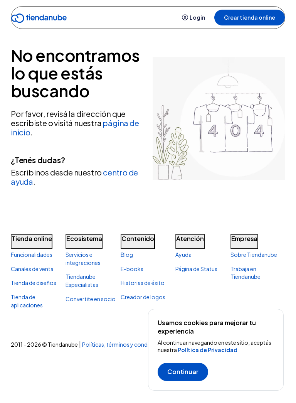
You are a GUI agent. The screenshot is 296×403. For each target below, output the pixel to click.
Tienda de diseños (33, 282)
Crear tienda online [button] (249, 17)
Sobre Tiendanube (253, 254)
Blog (127, 254)
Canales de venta (32, 268)
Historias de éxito (143, 282)
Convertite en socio (91, 298)
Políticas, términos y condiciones (124, 344)
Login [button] (193, 17)
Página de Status (196, 268)
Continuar (182, 372)
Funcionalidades (31, 254)
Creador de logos (143, 296)
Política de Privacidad (207, 349)
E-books (132, 268)
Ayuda (183, 254)
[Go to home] (39, 19)
